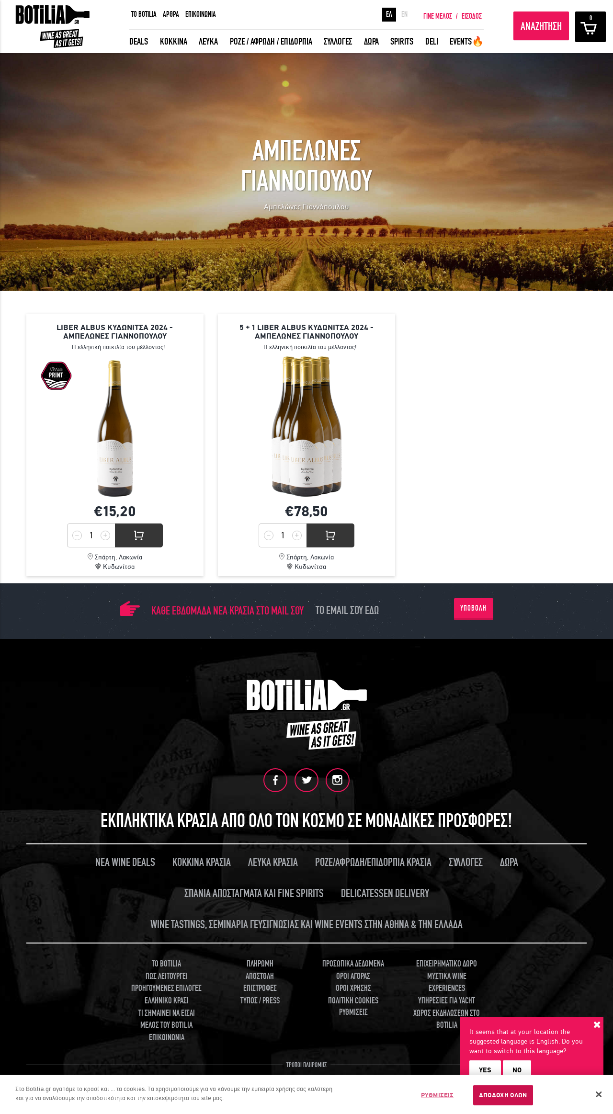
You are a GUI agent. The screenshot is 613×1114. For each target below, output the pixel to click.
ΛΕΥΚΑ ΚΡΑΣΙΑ (273, 861)
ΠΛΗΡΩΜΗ (260, 963)
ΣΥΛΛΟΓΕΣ (338, 41)
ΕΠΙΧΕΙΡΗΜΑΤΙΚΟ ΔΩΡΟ (446, 963)
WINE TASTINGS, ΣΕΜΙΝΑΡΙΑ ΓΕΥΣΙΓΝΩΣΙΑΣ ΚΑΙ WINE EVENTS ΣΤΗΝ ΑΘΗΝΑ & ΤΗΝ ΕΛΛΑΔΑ (306, 924)
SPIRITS (401, 41)
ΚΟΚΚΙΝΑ (173, 41)
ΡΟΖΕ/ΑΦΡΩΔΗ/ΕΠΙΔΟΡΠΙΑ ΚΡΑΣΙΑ (373, 861)
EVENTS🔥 (467, 41)
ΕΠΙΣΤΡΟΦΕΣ (260, 988)
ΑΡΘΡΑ (171, 14)
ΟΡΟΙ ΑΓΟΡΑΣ (353, 976)
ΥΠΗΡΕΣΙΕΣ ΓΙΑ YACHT (446, 1000)
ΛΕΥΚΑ (208, 41)
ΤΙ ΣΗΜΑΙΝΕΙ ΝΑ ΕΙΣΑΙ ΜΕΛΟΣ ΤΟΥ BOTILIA (166, 1019)
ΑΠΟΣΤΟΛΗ (260, 976)
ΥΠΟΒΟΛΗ (473, 608)
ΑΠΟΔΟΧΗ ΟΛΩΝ (503, 1095)
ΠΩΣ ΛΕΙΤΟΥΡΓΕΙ (167, 976)
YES (485, 1070)
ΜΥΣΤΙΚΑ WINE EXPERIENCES (446, 982)
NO (517, 1070)
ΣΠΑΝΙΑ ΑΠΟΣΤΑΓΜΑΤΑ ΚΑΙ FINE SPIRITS (254, 893)
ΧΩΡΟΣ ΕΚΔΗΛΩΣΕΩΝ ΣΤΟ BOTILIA (446, 1019)
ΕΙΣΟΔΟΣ (472, 16)
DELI (431, 41)
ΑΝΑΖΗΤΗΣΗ (541, 26)
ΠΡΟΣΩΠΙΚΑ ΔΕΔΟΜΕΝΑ (353, 963)
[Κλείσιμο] (599, 1094)
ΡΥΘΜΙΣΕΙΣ (353, 1012)
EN (404, 14)
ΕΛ (389, 14)
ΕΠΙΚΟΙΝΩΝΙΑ (200, 14)
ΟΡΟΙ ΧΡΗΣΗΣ (353, 988)
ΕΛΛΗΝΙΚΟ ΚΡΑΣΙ (167, 1000)
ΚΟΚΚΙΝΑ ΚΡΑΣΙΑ (201, 861)
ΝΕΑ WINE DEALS (125, 861)
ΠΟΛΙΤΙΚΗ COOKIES (353, 1000)
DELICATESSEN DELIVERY (385, 893)
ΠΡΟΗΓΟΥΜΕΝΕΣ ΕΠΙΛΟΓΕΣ (166, 988)
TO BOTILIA (144, 14)
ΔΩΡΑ (371, 41)
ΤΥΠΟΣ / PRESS (260, 1000)
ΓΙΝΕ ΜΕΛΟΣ (437, 16)
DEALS (138, 41)
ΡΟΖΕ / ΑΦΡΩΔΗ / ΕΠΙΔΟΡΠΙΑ (271, 41)
